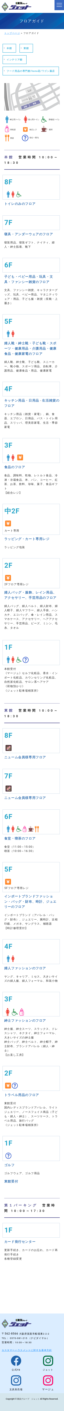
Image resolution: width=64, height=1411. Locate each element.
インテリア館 (15, 59)
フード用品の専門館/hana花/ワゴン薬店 (31, 71)
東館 (26, 48)
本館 (9, 48)
